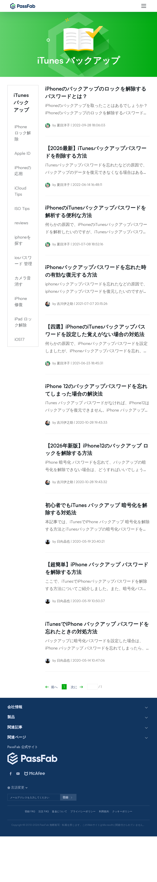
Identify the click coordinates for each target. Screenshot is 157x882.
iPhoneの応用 (23, 170)
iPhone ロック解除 (23, 132)
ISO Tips (22, 208)
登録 (68, 842)
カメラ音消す (23, 281)
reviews (21, 222)
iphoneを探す (23, 240)
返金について (59, 856)
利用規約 (104, 856)
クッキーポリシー (122, 856)
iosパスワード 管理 (23, 260)
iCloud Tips (20, 191)
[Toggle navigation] (144, 6)
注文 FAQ (43, 856)
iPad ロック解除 (23, 322)
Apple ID (22, 153)
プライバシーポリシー (82, 856)
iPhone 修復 (21, 301)
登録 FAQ (30, 856)
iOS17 (20, 339)
